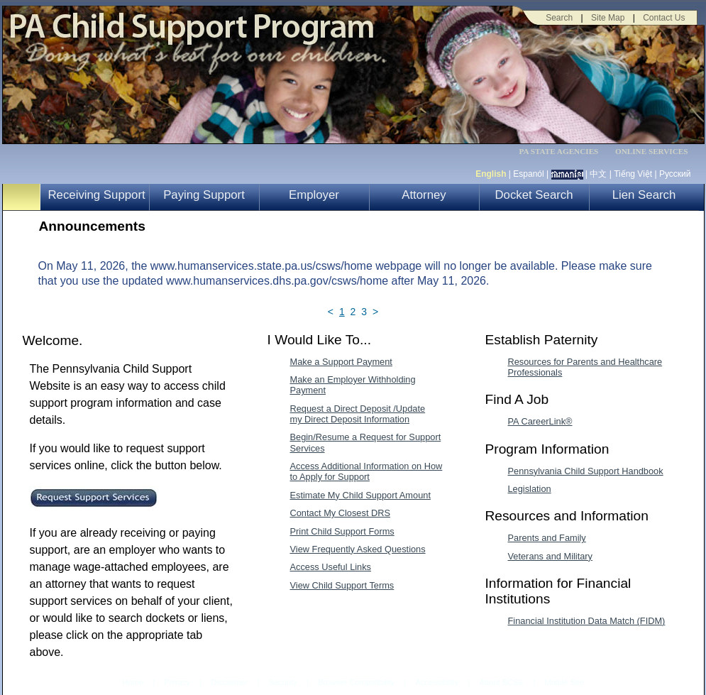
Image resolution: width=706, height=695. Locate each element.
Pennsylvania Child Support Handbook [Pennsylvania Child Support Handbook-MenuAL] (585, 471)
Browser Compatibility (356, 682)
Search (559, 18)
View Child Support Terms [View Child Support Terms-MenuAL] (342, 585)
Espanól (528, 174)
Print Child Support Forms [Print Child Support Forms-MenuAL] (342, 531)
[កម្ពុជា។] (567, 174)
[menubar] (563, 151)
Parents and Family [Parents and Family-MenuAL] (547, 537)
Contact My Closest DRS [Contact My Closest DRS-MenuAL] (340, 513)
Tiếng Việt (633, 174)
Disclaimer (229, 682)
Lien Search (644, 195)
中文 (598, 174)
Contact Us (664, 18)
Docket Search (534, 195)
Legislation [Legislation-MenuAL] (529, 488)
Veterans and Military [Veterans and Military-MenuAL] (550, 556)
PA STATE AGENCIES (558, 151)
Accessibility (436, 682)
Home (132, 682)
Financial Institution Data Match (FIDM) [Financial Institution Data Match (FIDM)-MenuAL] (587, 620)
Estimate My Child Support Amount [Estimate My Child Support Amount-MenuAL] (360, 495)
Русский (675, 174)
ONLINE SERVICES (651, 151)
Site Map (607, 18)
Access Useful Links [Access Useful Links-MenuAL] (331, 567)
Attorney (424, 195)
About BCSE (501, 682)
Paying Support (204, 195)
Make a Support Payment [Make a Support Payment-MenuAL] (341, 361)
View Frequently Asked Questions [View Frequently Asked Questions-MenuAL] (358, 549)
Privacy (177, 682)
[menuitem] (563, 151)
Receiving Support (96, 195)
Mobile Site (563, 682)
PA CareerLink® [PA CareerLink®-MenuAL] (540, 421)
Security (282, 682)
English (490, 174)
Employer (314, 195)
